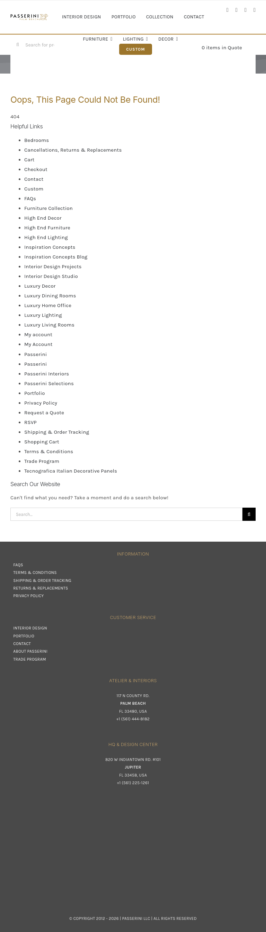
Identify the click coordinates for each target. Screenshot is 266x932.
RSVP (30, 422)
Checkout (35, 169)
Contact (33, 179)
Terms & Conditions (48, 451)
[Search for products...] (37, 44)
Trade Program (41, 461)
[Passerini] (29, 16)
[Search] (17, 44)
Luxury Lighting (43, 315)
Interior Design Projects (53, 266)
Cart (29, 159)
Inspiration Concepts (50, 247)
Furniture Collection (48, 208)
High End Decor (43, 218)
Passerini (35, 354)
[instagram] (237, 10)
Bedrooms (36, 140)
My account (38, 334)
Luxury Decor (39, 286)
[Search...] (126, 514)
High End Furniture (47, 227)
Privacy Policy (40, 403)
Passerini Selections (49, 383)
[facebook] (228, 10)
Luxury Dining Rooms (50, 296)
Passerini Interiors (46, 374)
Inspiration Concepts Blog (56, 257)
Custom (33, 189)
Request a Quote (44, 412)
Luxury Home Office (47, 305)
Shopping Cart (41, 442)
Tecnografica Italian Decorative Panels (70, 471)
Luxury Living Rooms (49, 325)
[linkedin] (246, 10)
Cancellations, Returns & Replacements (73, 150)
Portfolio (34, 393)
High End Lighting (46, 237)
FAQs (30, 198)
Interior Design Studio (51, 276)
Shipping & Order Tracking (56, 432)
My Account (38, 344)
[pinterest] (255, 10)
